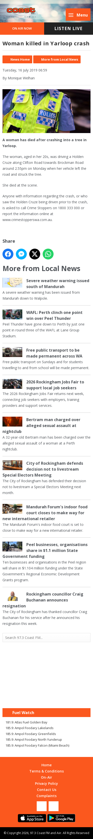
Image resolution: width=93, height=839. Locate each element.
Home (46, 765)
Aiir (59, 833)
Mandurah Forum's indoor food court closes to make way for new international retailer (45, 512)
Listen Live (68, 28)
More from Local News (59, 59)
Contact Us (46, 789)
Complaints (46, 795)
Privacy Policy (46, 783)
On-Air (46, 777)
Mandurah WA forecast (46, 698)
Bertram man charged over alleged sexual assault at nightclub (41, 425)
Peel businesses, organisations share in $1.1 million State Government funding (45, 550)
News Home (20, 59)
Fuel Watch (23, 712)
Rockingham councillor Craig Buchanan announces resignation (42, 600)
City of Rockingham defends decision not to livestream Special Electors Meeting (42, 469)
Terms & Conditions (46, 771)
